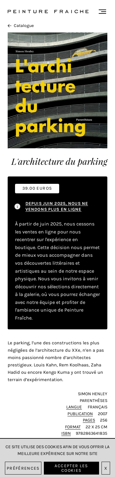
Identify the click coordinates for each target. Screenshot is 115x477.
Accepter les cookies (71, 468)
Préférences (23, 468)
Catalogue (21, 25)
